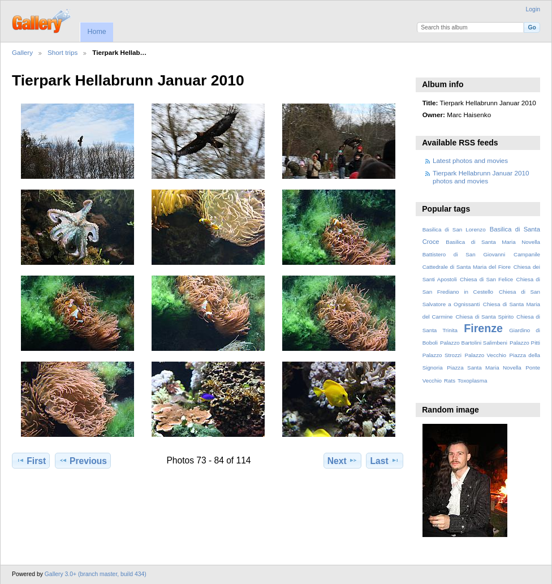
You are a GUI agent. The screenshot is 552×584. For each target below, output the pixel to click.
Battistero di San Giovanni (463, 254)
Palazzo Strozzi (442, 355)
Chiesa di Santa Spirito (484, 317)
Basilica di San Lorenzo (454, 229)
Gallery (22, 52)
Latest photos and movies (470, 160)
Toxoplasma (472, 380)
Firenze (483, 328)
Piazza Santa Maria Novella (484, 367)
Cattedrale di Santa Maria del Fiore (466, 267)
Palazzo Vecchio (485, 355)
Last (384, 461)
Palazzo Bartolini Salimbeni (473, 343)
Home (96, 32)
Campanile (527, 254)
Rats (449, 380)
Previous (83, 461)
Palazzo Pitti (525, 343)
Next (342, 461)
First (31, 461)
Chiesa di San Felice (486, 279)
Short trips (62, 52)
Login (533, 9)
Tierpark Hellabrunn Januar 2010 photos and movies (481, 176)
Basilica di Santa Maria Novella (493, 242)
